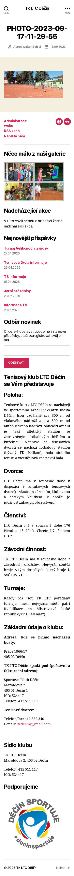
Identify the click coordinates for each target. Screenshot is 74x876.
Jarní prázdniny (17, 291)
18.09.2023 (58, 46)
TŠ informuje (15, 277)
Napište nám (14, 136)
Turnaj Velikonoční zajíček (26, 248)
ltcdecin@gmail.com (34, 724)
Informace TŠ (15, 305)
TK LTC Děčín (37, 8)
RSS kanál (12, 131)
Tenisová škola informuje (25, 262)
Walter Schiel (31, 46)
